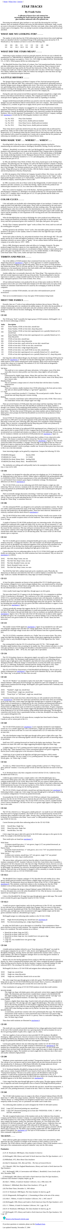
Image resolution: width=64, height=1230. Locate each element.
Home (6, 1)
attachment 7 (28, 727)
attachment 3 (19, 263)
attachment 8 (5, 884)
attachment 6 (8, 699)
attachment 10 (22, 1130)
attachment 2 (14, 360)
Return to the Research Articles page (16, 1219)
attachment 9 (35, 1020)
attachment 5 (16, 605)
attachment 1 (8, 115)
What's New (12, 1)
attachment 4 (21, 482)
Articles (19, 1)
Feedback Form (40, 1224)
